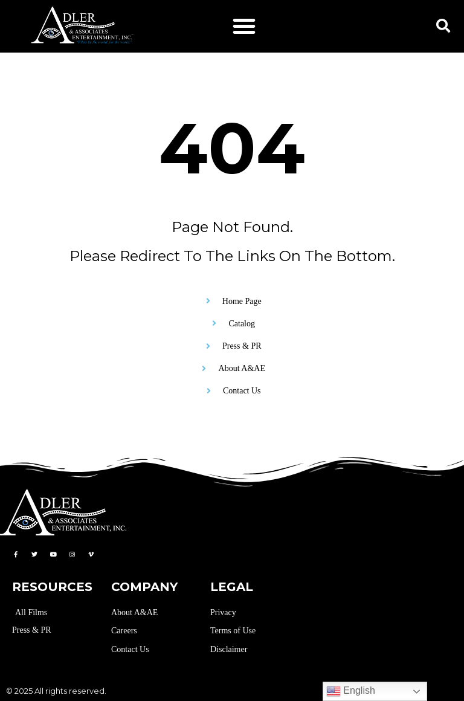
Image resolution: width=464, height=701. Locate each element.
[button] (244, 26)
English (350, 691)
